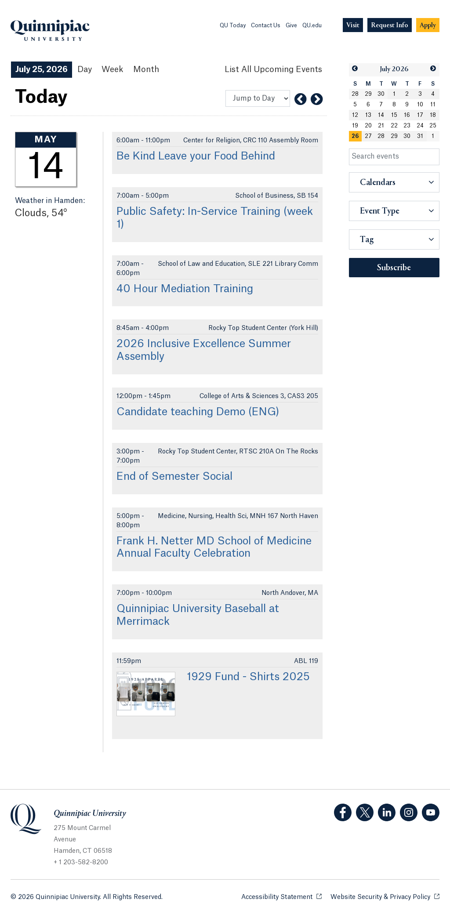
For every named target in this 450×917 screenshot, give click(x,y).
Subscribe (394, 268)
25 (432, 125)
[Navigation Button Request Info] (389, 25)
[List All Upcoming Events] (273, 70)
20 (368, 125)
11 (432, 104)
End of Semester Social (174, 476)
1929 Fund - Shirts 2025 (248, 677)
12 (355, 115)
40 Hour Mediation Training (184, 289)
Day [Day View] (84, 69)
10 (420, 104)
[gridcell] (355, 136)
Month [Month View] (146, 69)
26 (355, 136)
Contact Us (265, 25)
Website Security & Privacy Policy (384, 896)
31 (420, 136)
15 (394, 115)
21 (381, 125)
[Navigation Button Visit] (353, 25)
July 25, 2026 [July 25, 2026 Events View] (41, 69)
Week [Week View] (112, 69)
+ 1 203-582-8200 (81, 862)
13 (368, 115)
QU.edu (312, 25)
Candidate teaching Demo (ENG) (197, 412)
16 (407, 115)
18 (433, 115)
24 (420, 125)
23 (406, 125)
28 (355, 94)
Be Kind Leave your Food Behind (195, 156)
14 (381, 115)
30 (381, 94)
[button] (355, 68)
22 (394, 125)
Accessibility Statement (281, 896)
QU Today (233, 25)
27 (368, 136)
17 (420, 115)
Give (291, 25)
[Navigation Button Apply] (427, 25)
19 (355, 125)
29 (368, 94)
